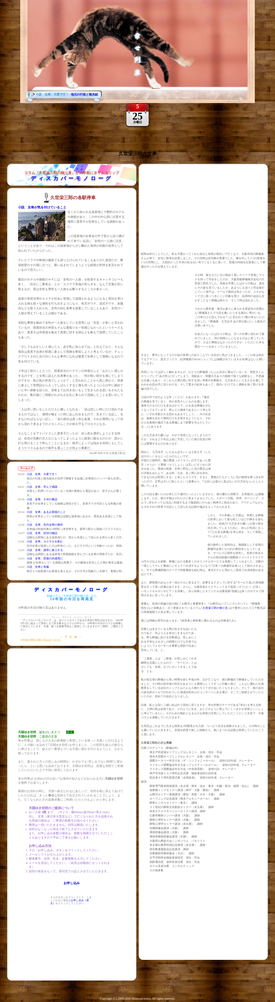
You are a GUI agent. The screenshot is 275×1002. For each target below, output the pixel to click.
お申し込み (72, 883)
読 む (70, 732)
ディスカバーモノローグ (72, 178)
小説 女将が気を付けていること (42, 207)
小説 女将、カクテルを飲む (45, 541)
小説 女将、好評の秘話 (42, 533)
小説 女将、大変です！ (42, 474)
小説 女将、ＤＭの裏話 (42, 499)
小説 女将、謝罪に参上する (45, 550)
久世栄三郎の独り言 (215, 608)
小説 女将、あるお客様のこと (46, 512)
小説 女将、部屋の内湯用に (45, 558)
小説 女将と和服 (38, 566)
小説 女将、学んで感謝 (42, 486)
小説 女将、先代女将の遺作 (45, 524)
